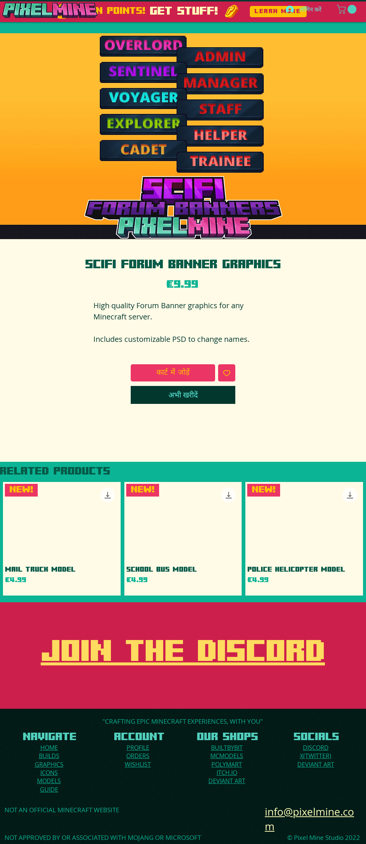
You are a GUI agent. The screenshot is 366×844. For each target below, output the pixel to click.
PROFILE (138, 747)
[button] (348, 9)
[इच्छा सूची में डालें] (226, 372)
